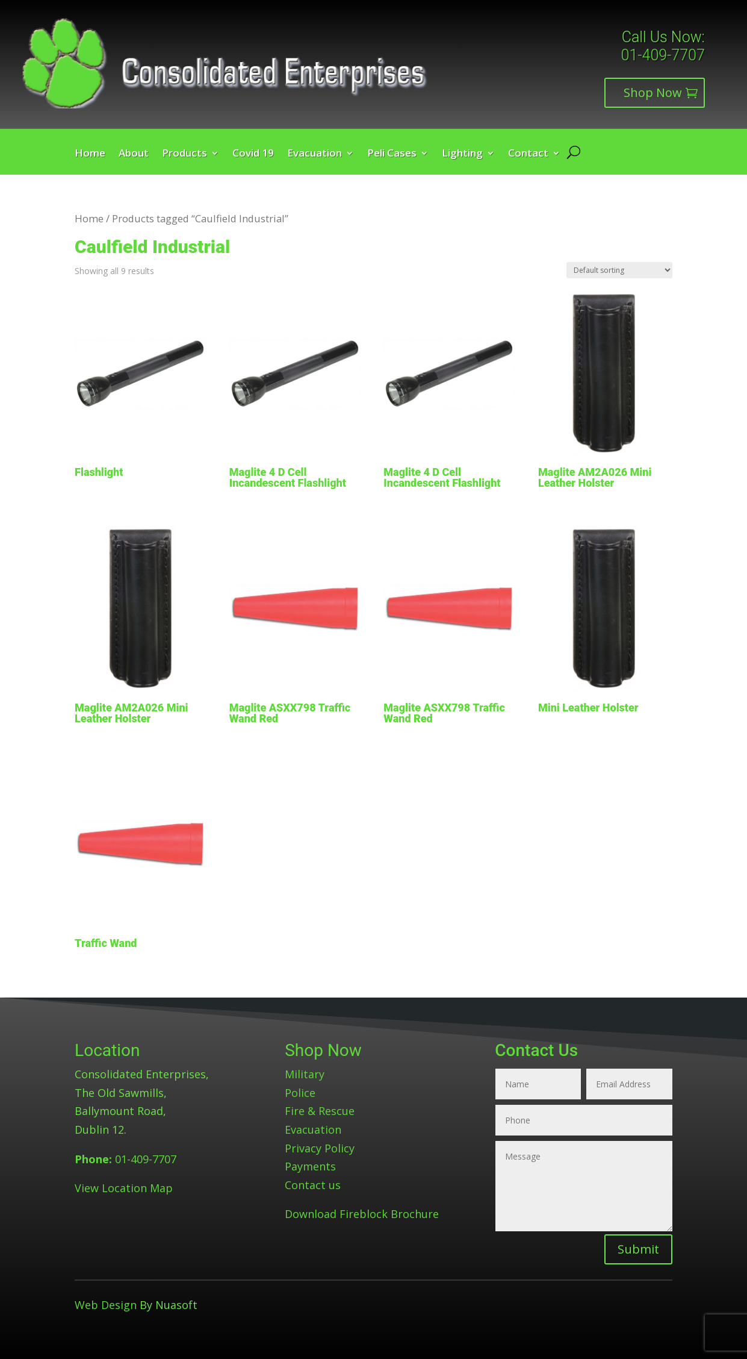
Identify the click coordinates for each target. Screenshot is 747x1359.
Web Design (106, 1305)
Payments (310, 1166)
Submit (638, 1249)
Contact (528, 154)
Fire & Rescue (320, 1111)
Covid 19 (253, 154)
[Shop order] (619, 270)
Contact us (313, 1185)
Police (300, 1093)
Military (304, 1074)
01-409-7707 (663, 55)
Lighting (462, 154)
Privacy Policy (320, 1148)
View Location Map (124, 1188)
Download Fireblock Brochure (362, 1214)
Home (90, 154)
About (134, 154)
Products (184, 154)
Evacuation (314, 154)
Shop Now (653, 92)
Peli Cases (392, 154)
